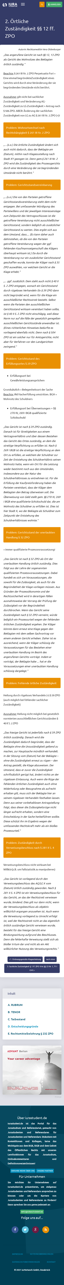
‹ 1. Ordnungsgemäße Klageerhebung (25, 959)
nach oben (50, 959)
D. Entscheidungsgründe (23, 1026)
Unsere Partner (45, 1170)
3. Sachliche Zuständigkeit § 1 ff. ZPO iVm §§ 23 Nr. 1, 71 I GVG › (32, 968)
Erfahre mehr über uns (23, 1170)
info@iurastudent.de (32, 1211)
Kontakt (51, 1261)
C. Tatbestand (16, 1019)
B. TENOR (14, 1012)
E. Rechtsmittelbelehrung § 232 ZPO (30, 1033)
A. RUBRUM (15, 1005)
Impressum (17, 1254)
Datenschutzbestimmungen (26, 1261)
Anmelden (54, 4)
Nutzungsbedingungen (41, 1254)
